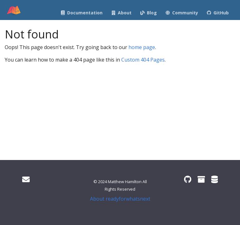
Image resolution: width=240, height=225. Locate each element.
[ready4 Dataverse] (214, 179)
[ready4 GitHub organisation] (187, 179)
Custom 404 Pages (143, 59)
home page (141, 47)
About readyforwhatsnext (120, 198)
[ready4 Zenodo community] (201, 179)
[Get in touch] (26, 179)
